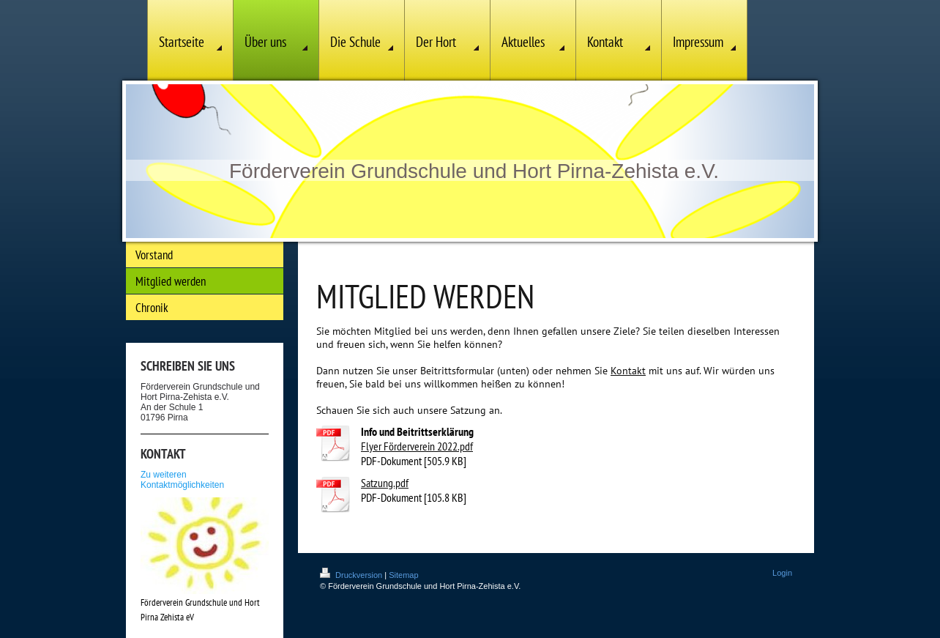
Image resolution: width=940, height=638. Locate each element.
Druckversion (352, 575)
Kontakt (628, 370)
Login (782, 572)
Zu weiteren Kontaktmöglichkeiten (182, 480)
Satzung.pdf (385, 482)
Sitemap (403, 575)
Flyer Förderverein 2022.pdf (417, 446)
